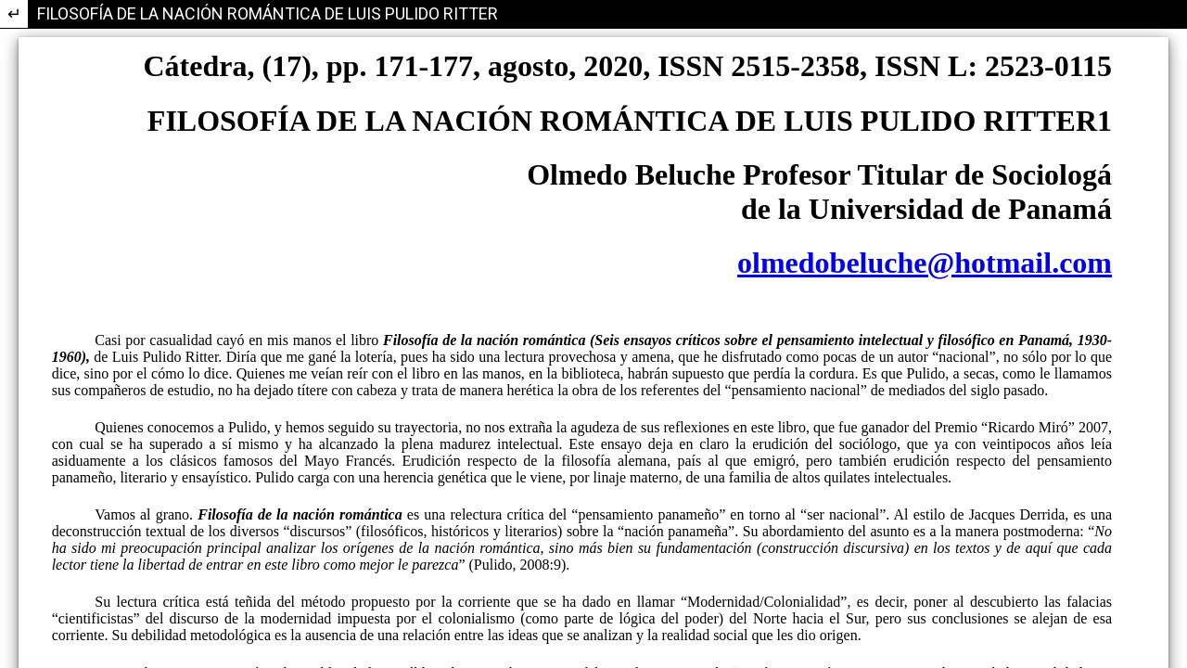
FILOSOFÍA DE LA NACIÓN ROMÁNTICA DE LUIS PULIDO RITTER (267, 13)
